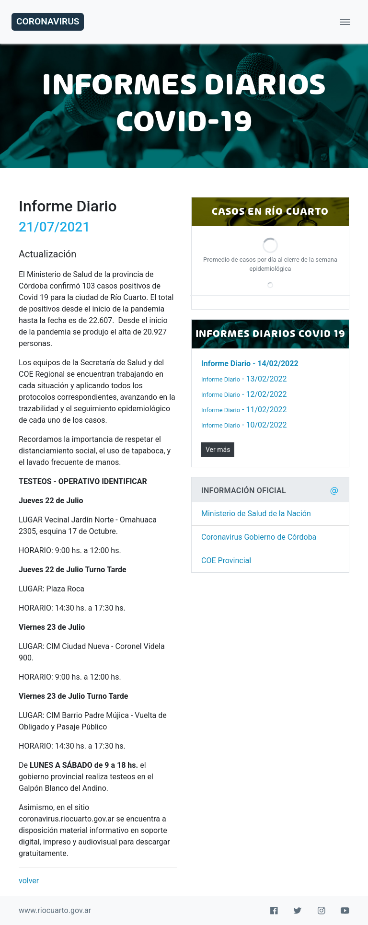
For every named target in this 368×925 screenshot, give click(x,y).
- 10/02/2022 (244, 424)
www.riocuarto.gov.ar (55, 910)
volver (29, 880)
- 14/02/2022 (250, 363)
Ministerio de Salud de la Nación (256, 513)
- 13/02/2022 (244, 378)
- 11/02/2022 (244, 409)
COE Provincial (226, 560)
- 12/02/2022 (244, 394)
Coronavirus (47, 21)
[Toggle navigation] (345, 22)
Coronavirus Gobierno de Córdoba (258, 537)
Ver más (218, 449)
